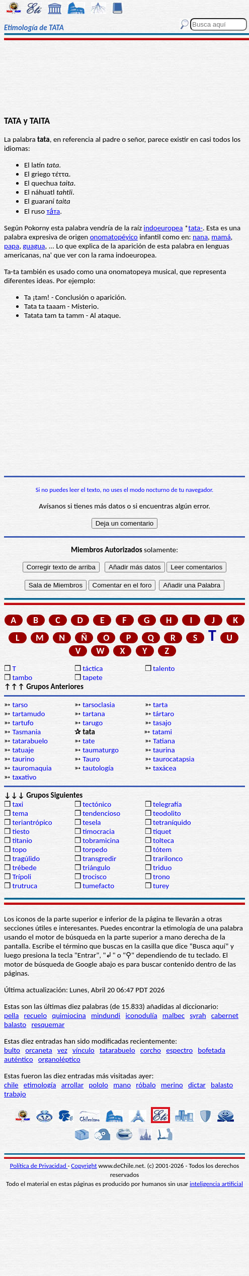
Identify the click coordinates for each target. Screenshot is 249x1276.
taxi (17, 804)
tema (20, 813)
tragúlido (26, 858)
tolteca (163, 840)
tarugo (92, 722)
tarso (20, 704)
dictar (197, 1084)
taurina (164, 749)
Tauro (91, 758)
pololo (98, 1084)
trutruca (24, 885)
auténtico (18, 1059)
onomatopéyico (114, 236)
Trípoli (21, 876)
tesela (91, 822)
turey (161, 885)
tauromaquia (31, 768)
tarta (160, 704)
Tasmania (26, 731)
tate (88, 740)
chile (11, 1084)
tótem (162, 849)
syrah (198, 1015)
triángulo (96, 867)
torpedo (94, 849)
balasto (15, 1024)
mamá (220, 236)
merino (172, 1084)
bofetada (211, 1050)
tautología (98, 768)
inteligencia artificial (216, 1183)
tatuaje (23, 749)
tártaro (163, 713)
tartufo (22, 722)
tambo (22, 677)
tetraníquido (172, 822)
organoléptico (59, 1059)
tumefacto (98, 885)
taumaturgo (100, 749)
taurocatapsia (173, 758)
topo (19, 849)
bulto (12, 1050)
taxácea (164, 768)
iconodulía (141, 1015)
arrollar (72, 1084)
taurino (23, 758)
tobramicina (100, 840)
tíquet (162, 831)
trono (161, 876)
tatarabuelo (30, 740)
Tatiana (164, 740)
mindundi (105, 1015)
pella (11, 1015)
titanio (22, 840)
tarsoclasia (98, 704)
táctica (92, 668)
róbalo (145, 1084)
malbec (173, 1015)
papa (11, 245)
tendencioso (101, 813)
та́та (53, 211)
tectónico (96, 804)
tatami (162, 731)
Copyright (84, 1165)
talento (164, 668)
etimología (40, 1084)
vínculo (83, 1050)
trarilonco (168, 858)
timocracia (98, 831)
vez (62, 1050)
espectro (179, 1050)
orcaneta (38, 1050)
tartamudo (28, 713)
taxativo (24, 777)
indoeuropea (163, 227)
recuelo (35, 1015)
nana (200, 236)
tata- (195, 227)
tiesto (20, 831)
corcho (150, 1050)
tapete (92, 677)
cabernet (224, 1015)
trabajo (15, 1093)
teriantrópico (32, 822)
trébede (24, 867)
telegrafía (167, 804)
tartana (93, 713)
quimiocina (69, 1015)
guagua (34, 245)
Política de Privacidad (39, 1165)
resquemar (47, 1024)
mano (122, 1084)
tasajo (162, 722)
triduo (162, 867)
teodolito (167, 813)
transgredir (99, 858)
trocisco (94, 876)
